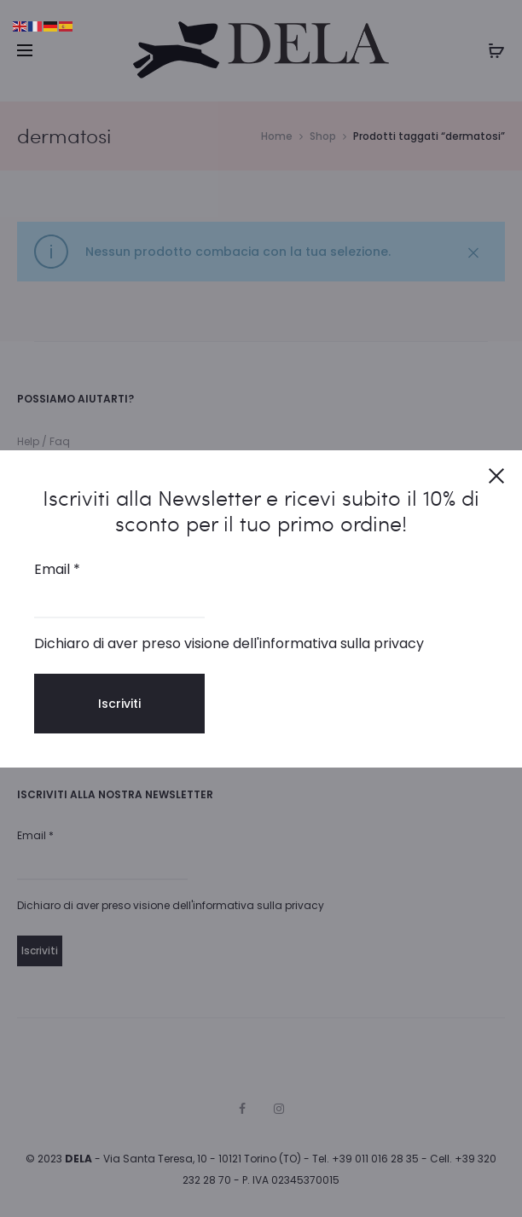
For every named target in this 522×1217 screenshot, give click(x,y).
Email (57, 569)
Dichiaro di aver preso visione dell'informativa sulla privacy (229, 643)
